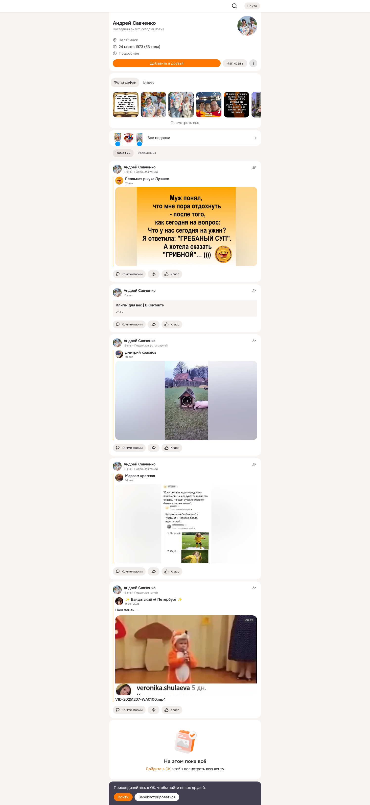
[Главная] (50, 24)
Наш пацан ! (126, 610)
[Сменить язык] (72, 777)
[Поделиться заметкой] (154, 274)
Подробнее (129, 53)
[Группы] (94, 24)
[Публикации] (50, 45)
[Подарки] (50, 67)
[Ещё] (72, 766)
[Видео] (94, 45)
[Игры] (94, 67)
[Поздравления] (72, 67)
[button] (125, 82)
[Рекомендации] (72, 89)
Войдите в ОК (158, 768)
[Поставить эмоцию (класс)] (172, 274)
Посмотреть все (185, 122)
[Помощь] (50, 89)
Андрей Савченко (134, 23)
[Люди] (72, 45)
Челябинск (128, 40)
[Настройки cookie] (72, 798)
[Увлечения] (72, 24)
